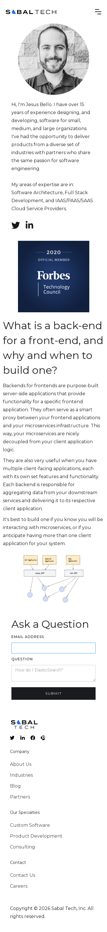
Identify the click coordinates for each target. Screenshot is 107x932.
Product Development (36, 836)
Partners (20, 797)
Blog (15, 786)
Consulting (22, 847)
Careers (18, 886)
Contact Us (22, 875)
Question (22, 659)
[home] (31, 12)
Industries (21, 775)
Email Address (27, 637)
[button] (98, 11)
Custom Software (30, 825)
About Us (20, 764)
